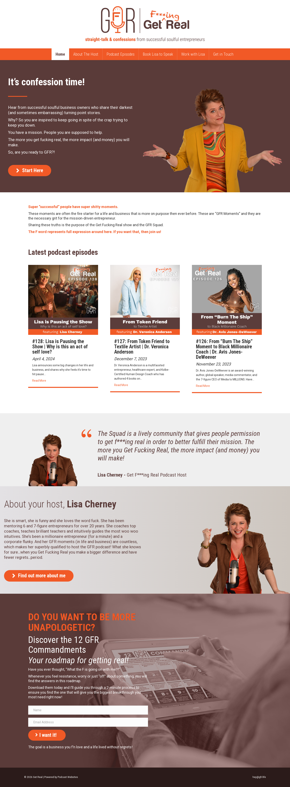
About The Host (85, 54)
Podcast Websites (68, 777)
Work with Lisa (193, 54)
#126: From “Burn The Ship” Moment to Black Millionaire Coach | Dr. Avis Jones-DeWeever (224, 349)
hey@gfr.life (259, 777)
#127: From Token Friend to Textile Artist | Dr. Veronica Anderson (142, 346)
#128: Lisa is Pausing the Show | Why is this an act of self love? (60, 346)
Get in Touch (223, 54)
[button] (29, 170)
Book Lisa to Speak (158, 54)
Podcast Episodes (121, 54)
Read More (39, 380)
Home (60, 54)
